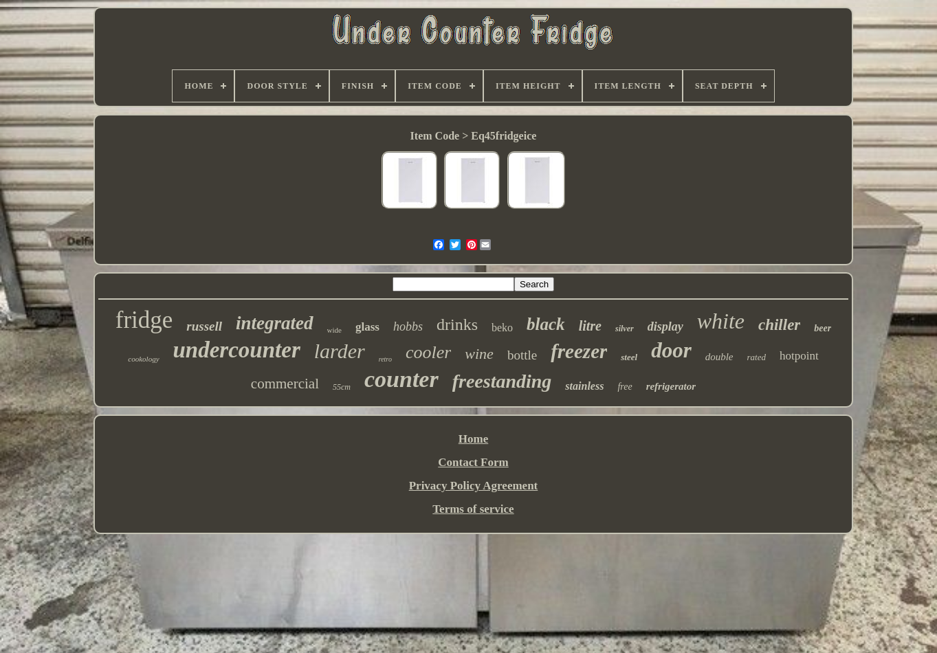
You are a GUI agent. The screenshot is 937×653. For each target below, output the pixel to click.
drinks (457, 324)
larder (339, 351)
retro (385, 359)
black (546, 324)
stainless (584, 386)
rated (756, 357)
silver (624, 328)
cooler (428, 352)
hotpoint (799, 355)
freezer (579, 351)
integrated (274, 323)
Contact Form (473, 462)
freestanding (502, 381)
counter (401, 379)
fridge (144, 320)
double (719, 356)
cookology (143, 359)
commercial (285, 383)
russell (204, 326)
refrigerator (671, 386)
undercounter (236, 349)
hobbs (408, 326)
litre (590, 325)
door (671, 350)
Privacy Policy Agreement (473, 485)
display (665, 326)
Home (473, 438)
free (624, 386)
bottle (522, 355)
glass (367, 326)
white (721, 321)
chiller (779, 324)
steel (629, 357)
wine (479, 353)
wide (334, 330)
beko (502, 327)
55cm (342, 387)
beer (822, 328)
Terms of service (473, 509)
